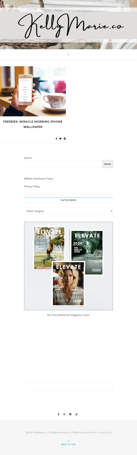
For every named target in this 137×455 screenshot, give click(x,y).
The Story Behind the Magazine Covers (68, 315)
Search (28, 157)
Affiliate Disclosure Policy (38, 178)
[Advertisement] (68, 350)
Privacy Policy (32, 186)
